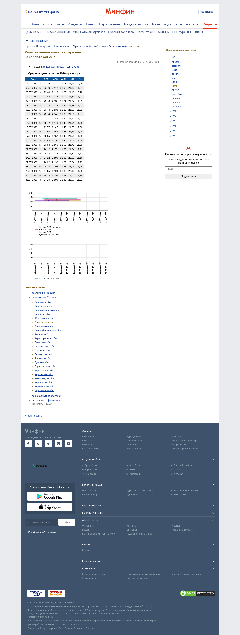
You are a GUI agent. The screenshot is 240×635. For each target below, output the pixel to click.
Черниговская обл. (45, 386)
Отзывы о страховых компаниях (143, 574)
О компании (88, 526)
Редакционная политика (139, 534)
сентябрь (177, 94)
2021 (173, 111)
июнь (174, 82)
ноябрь (176, 102)
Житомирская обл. (45, 318)
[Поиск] (66, 522)
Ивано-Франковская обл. (48, 330)
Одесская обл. (42, 350)
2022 (173, 116)
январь (175, 62)
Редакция (176, 526)
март (174, 69)
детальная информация (46, 400)
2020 (173, 57)
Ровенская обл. (43, 358)
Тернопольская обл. (45, 366)
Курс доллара (134, 437)
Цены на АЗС (34, 32)
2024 (173, 126)
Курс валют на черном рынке (186, 490)
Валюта (38, 24)
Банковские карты (136, 440)
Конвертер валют (91, 448)
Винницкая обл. (43, 302)
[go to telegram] (38, 443)
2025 (173, 131)
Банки (90, 24)
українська (206, 11)
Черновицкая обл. (44, 390)
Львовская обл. (43, 342)
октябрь (176, 98)
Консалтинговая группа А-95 (62, 66)
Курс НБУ (87, 440)
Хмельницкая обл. (44, 378)
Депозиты (56, 24)
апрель (176, 73)
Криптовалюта (187, 24)
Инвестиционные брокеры (184, 440)
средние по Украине (43, 292)
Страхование (109, 24)
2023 (173, 121)
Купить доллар (89, 494)
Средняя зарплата (121, 32)
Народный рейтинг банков (184, 448)
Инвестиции (161, 24)
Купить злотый (178, 494)
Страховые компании (138, 578)
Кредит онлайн (134, 448)
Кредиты (75, 24)
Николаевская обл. (45, 346)
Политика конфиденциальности (98, 534)
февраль (177, 66)
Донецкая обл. (42, 314)
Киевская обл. (42, 334)
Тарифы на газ (178, 444)
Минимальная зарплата (89, 32)
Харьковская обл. (44, 370)
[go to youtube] (68, 443)
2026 (173, 136)
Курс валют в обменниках (140, 490)
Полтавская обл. (43, 354)
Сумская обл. (42, 362)
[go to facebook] (28, 443)
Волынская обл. (43, 306)
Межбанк (87, 444)
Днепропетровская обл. (47, 310)
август (175, 90)
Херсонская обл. (44, 374)
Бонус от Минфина (43, 12)
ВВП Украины (181, 32)
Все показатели (39, 40)
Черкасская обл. (43, 382)
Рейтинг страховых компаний (186, 574)
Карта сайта (35, 415)
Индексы (210, 24)
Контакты (131, 526)
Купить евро (133, 494)
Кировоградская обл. (46, 338)
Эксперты (132, 530)
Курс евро (176, 437)
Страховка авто (90, 578)
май (174, 78)
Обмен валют (89, 490)
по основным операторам (47, 395)
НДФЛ (198, 32)
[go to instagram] (58, 443)
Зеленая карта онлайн (93, 574)
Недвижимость (136, 24)
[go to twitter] (48, 443)
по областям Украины (44, 297)
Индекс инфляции (57, 32)
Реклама (86, 550)
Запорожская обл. (44, 326)
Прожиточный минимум (153, 32)
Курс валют (88, 437)
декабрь (176, 106)
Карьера (86, 530)
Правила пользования (182, 530)
